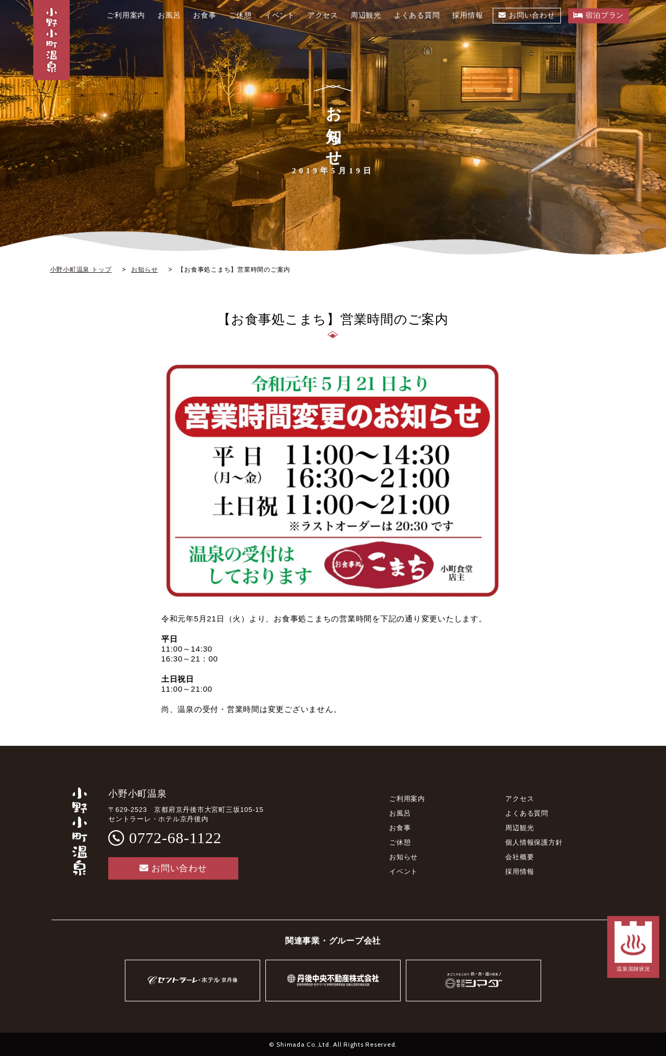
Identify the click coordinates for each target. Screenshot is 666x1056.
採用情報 (519, 871)
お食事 (400, 828)
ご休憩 (400, 842)
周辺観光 (519, 828)
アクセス (519, 799)
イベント (403, 871)
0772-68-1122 (175, 837)
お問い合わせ (173, 868)
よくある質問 (526, 813)
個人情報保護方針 (533, 842)
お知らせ (403, 857)
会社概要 (519, 857)
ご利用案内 (407, 799)
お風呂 (400, 813)
